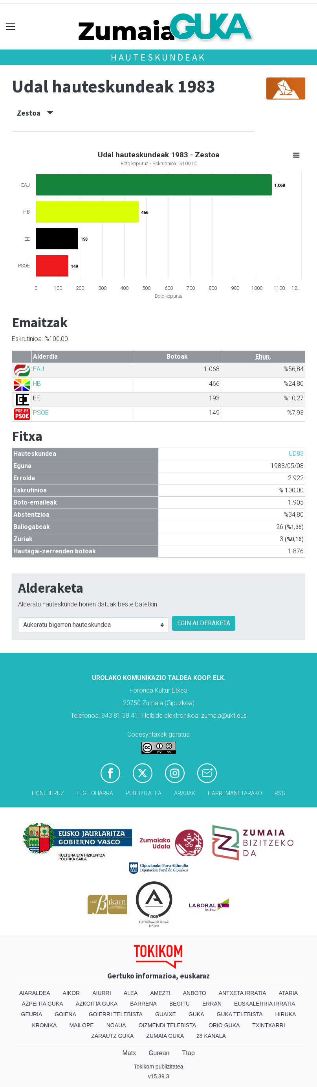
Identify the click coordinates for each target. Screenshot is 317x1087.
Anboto (194, 993)
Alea (131, 993)
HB (37, 383)
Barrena (143, 1003)
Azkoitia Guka (97, 1003)
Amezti (160, 993)
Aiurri (101, 993)
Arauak (184, 793)
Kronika (44, 1025)
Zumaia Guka (165, 1036)
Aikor (71, 993)
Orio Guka (224, 1025)
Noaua (116, 1025)
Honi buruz (48, 793)
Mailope (81, 1025)
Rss (280, 793)
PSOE (41, 412)
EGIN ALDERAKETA (203, 623)
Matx (129, 1053)
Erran (212, 1003)
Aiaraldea (34, 993)
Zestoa (35, 113)
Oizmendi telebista (167, 1025)
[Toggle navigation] (10, 26)
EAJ (38, 369)
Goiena (65, 1014)
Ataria (288, 993)
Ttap (188, 1053)
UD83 (296, 453)
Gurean (158, 1053)
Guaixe (165, 1014)
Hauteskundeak (158, 57)
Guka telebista (240, 1014)
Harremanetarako (235, 793)
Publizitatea (143, 793)
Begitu (179, 1003)
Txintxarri (268, 1025)
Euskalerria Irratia (264, 1003)
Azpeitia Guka (42, 1003)
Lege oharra (95, 793)
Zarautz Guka (112, 1036)
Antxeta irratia (242, 993)
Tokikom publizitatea (158, 1066)
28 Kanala (211, 1036)
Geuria (31, 1014)
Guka (196, 1014)
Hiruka (285, 1014)
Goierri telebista (116, 1014)
